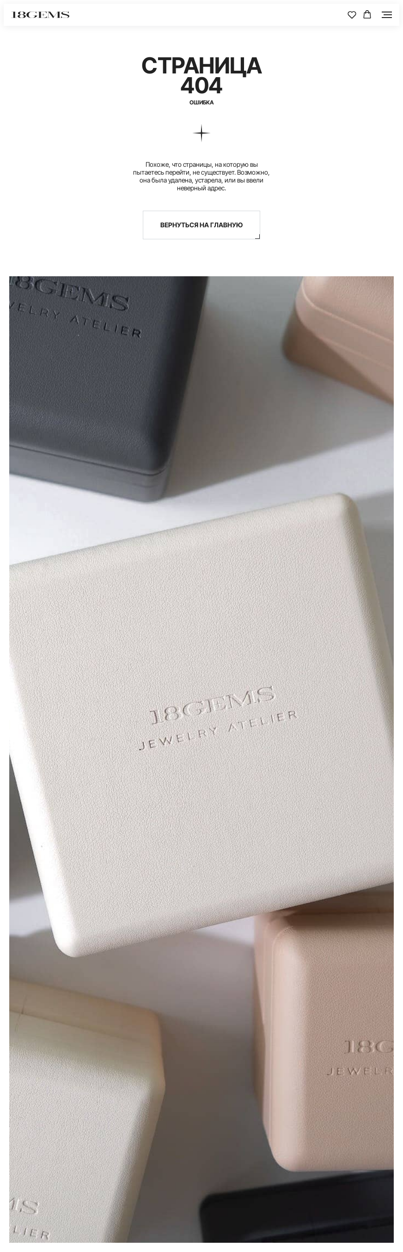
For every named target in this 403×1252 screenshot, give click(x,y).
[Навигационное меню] (387, 15)
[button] (352, 14)
